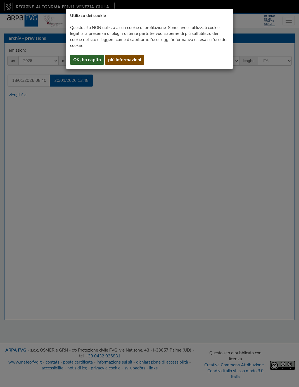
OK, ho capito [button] (87, 60)
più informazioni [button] (124, 60)
